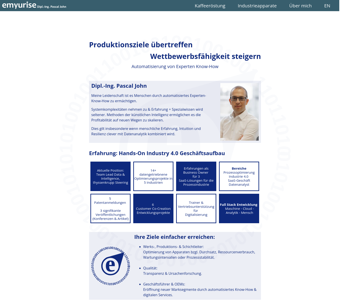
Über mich (313, 5)
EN (338, 5)
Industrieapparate (269, 5)
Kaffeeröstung (222, 5)
